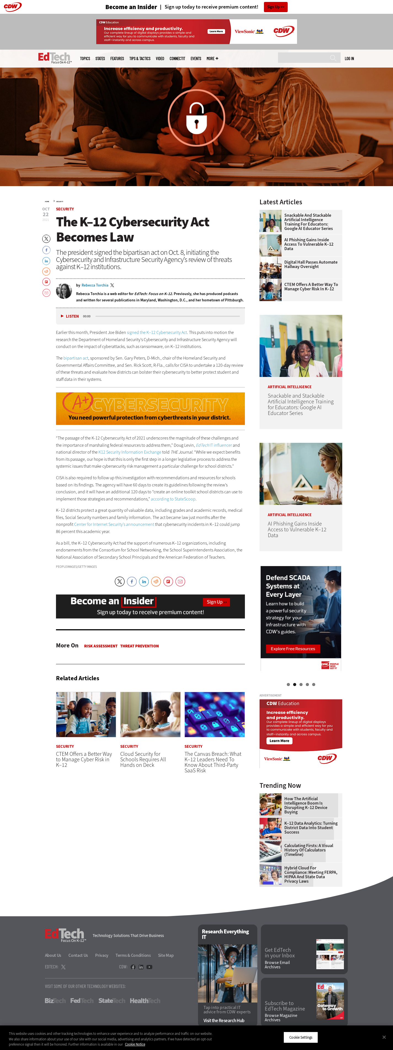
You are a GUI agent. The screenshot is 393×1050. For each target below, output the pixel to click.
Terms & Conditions (133, 955)
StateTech (111, 1000)
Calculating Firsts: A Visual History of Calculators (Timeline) (308, 850)
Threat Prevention (139, 646)
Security (59, 201)
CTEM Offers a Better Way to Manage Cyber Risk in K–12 (311, 286)
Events (196, 59)
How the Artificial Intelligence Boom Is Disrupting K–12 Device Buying (305, 805)
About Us (53, 955)
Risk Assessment (100, 646)
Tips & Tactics (139, 59)
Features (117, 59)
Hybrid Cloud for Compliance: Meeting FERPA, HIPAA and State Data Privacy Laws (310, 874)
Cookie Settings (300, 1037)
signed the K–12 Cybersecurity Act (157, 332)
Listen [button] (72, 316)
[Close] (384, 1037)
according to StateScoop (173, 499)
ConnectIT (177, 59)
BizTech (55, 1000)
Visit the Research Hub (224, 1020)
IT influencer (214, 445)
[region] (196, 1037)
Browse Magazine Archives (281, 1017)
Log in (349, 58)
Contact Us (78, 955)
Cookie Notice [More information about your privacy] (135, 1044)
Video (160, 59)
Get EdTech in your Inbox (280, 952)
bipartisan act (75, 358)
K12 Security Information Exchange (129, 452)
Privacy (101, 955)
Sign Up (273, 7)
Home (47, 201)
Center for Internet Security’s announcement (114, 524)
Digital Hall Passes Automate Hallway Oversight (311, 264)
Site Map (166, 955)
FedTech (82, 1000)
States (100, 59)
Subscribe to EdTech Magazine (285, 1006)
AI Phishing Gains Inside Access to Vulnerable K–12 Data (308, 244)
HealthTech (145, 1000)
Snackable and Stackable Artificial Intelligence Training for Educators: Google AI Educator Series (308, 222)
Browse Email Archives (277, 964)
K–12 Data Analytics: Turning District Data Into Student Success (311, 827)
